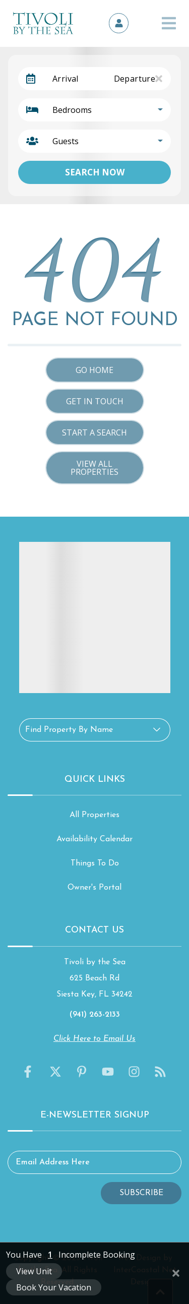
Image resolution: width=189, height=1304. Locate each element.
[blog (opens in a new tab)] (160, 1072)
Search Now (94, 172)
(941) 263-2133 (95, 1015)
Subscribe (141, 1193)
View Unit (34, 1271)
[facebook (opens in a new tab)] (29, 1072)
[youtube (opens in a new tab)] (108, 1072)
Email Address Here (53, 1162)
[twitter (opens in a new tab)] (55, 1072)
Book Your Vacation (53, 1287)
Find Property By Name (69, 730)
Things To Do (95, 863)
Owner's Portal (94, 888)
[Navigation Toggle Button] (169, 23)
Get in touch (94, 401)
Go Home (94, 370)
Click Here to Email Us (94, 1039)
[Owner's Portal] (119, 23)
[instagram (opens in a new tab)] (134, 1072)
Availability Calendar (94, 839)
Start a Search (94, 432)
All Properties (94, 815)
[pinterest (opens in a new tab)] (82, 1072)
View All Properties (94, 467)
